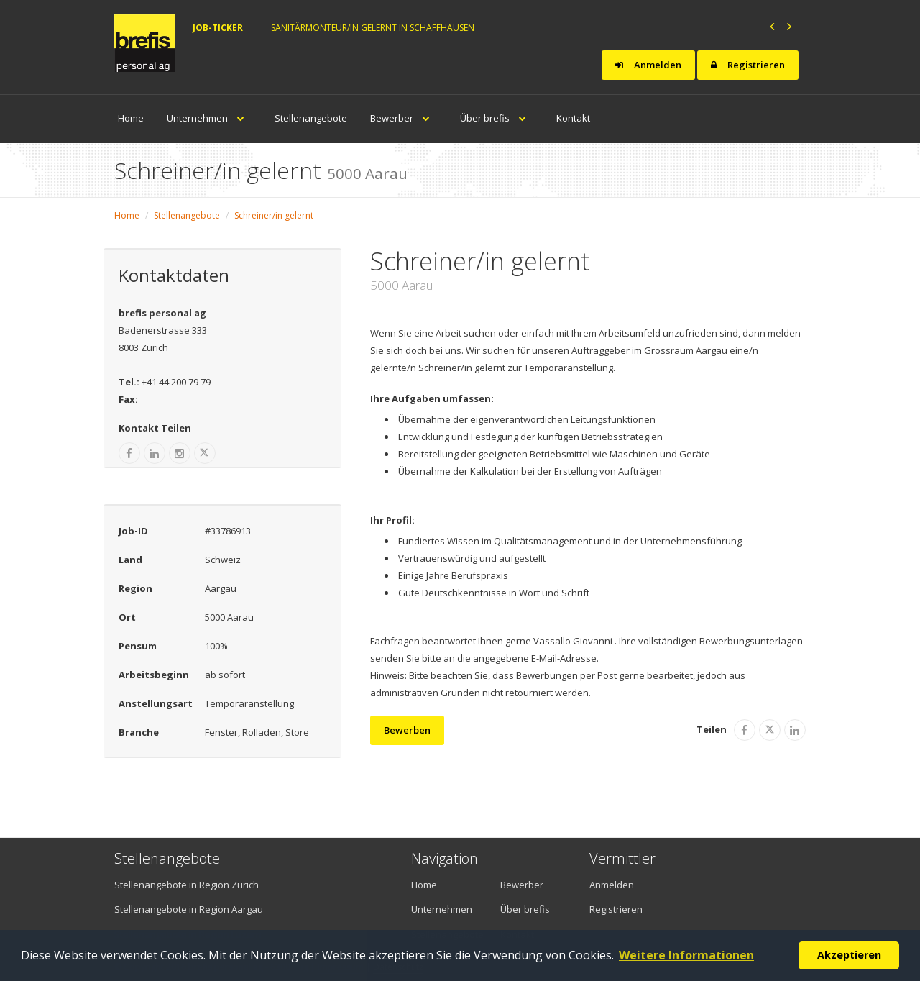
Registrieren (748, 64)
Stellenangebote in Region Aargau (188, 909)
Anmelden (648, 64)
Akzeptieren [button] (849, 955)
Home (131, 117)
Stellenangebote (311, 117)
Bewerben (407, 730)
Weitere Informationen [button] (686, 955)
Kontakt (573, 117)
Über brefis (496, 117)
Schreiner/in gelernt (273, 215)
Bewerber (403, 117)
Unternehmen (209, 117)
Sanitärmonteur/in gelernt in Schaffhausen (372, 28)
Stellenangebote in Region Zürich (186, 884)
